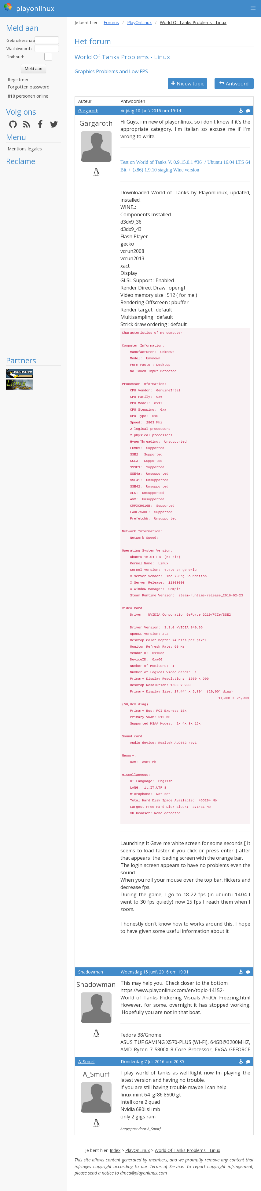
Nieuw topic (187, 83)
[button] (253, 8)
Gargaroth (88, 110)
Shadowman (90, 972)
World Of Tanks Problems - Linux (187, 1150)
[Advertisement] (33, 260)
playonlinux (29, 7)
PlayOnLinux (139, 22)
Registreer (18, 79)
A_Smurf (86, 1061)
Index (115, 1150)
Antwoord (233, 83)
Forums (111, 22)
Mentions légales (25, 149)
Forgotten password (29, 87)
